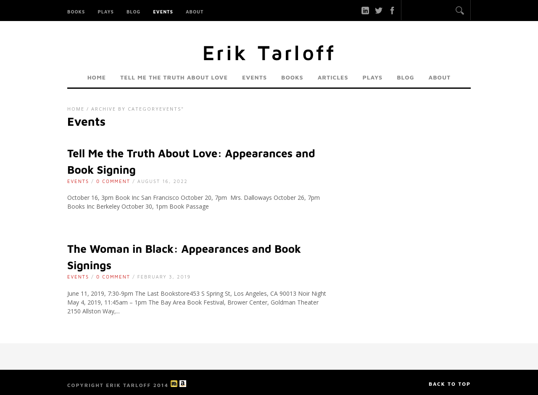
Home (96, 77)
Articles (333, 77)
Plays (106, 11)
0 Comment (113, 181)
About (195, 11)
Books (76, 11)
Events (163, 11)
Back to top (450, 384)
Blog (133, 11)
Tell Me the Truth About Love (174, 77)
